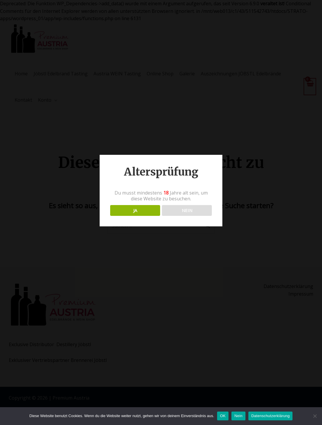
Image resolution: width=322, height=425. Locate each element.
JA (135, 210)
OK (223, 416)
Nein (238, 416)
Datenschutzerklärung (270, 416)
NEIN (187, 210)
